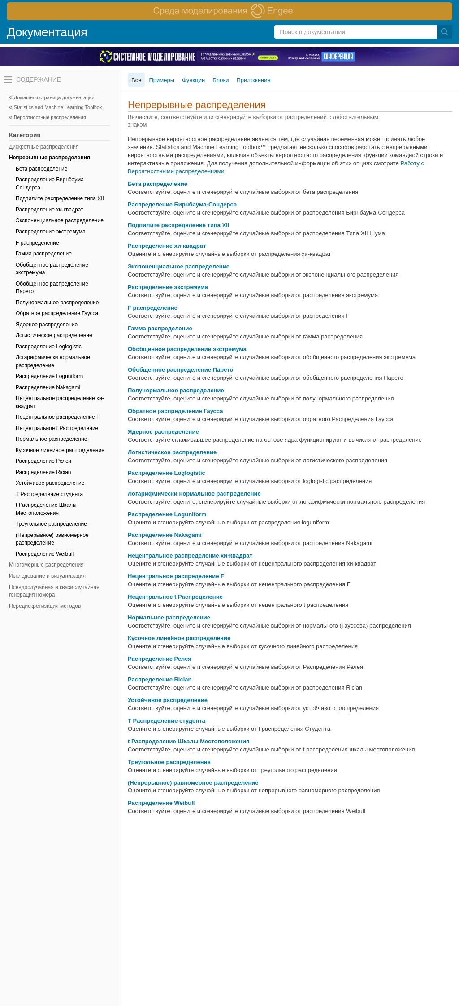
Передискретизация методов (45, 606)
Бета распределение (41, 169)
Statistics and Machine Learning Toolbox (58, 107)
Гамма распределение (44, 253)
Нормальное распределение (51, 439)
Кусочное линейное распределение (60, 450)
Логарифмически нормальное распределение (53, 361)
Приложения (254, 80)
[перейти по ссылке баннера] (229, 11)
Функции (193, 80)
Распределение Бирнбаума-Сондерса (51, 183)
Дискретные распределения (44, 147)
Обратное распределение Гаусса (57, 313)
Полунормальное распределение (57, 302)
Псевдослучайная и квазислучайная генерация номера (54, 591)
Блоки (220, 80)
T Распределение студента (49, 494)
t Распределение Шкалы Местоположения (46, 509)
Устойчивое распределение (50, 483)
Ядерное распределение (47, 324)
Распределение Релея (43, 461)
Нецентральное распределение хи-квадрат (60, 402)
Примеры (161, 80)
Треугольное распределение (51, 524)
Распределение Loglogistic (49, 346)
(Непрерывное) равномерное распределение (52, 539)
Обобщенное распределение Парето (52, 288)
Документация (47, 32)
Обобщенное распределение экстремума (52, 269)
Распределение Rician (43, 472)
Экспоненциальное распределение (60, 220)
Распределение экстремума (51, 231)
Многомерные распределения (46, 565)
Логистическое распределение (54, 335)
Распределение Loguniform (49, 376)
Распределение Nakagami (48, 387)
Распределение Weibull (45, 554)
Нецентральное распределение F (58, 417)
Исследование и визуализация (47, 576)
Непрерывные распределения (49, 157)
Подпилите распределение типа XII (60, 198)
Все (136, 80)
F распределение (37, 243)
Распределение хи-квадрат (49, 209)
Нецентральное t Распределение (57, 428)
